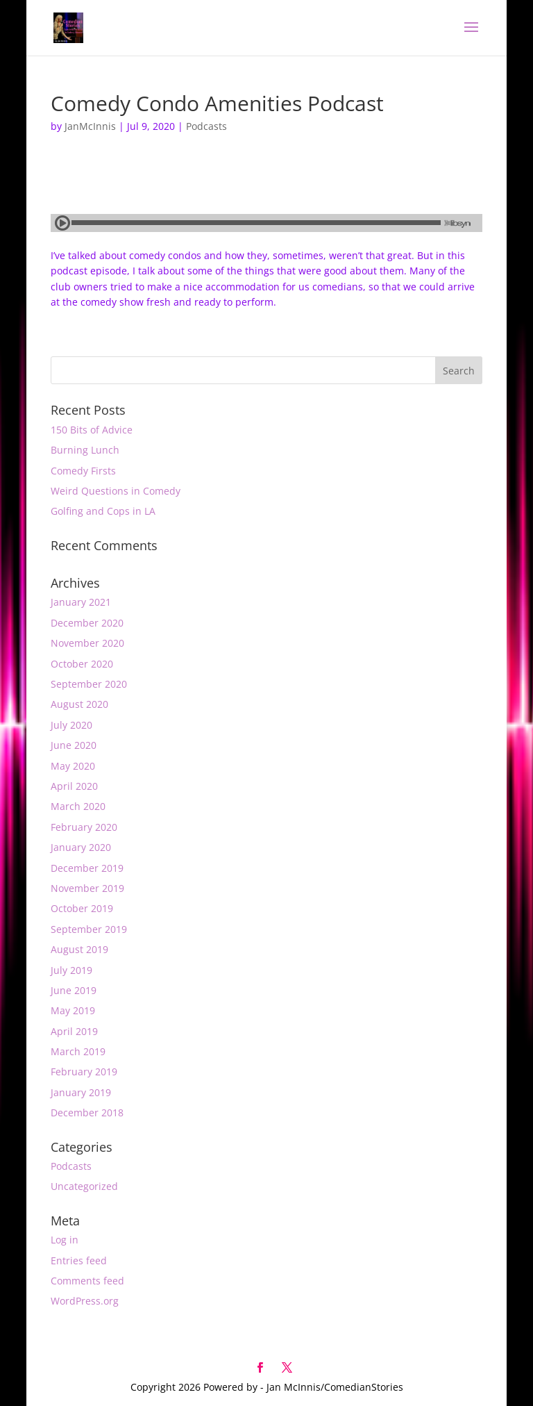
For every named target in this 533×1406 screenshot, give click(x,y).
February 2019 (84, 1071)
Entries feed (79, 1260)
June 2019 (73, 990)
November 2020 (87, 643)
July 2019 (71, 970)
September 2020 (89, 683)
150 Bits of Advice (92, 429)
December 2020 (87, 622)
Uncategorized (84, 1186)
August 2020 (79, 704)
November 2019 (87, 888)
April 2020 (74, 786)
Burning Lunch (85, 449)
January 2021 (81, 602)
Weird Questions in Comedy (115, 490)
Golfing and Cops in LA (103, 511)
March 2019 (78, 1051)
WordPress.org (85, 1300)
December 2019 (87, 868)
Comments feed (87, 1280)
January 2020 (81, 847)
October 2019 (82, 908)
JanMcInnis (90, 126)
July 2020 (71, 724)
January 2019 (81, 1092)
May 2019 (73, 1010)
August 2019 (79, 949)
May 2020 (73, 765)
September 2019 (89, 929)
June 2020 (73, 745)
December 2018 (87, 1112)
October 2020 (82, 663)
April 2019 (74, 1031)
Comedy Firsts (83, 470)
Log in (64, 1239)
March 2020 (78, 806)
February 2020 (84, 827)
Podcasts (206, 126)
